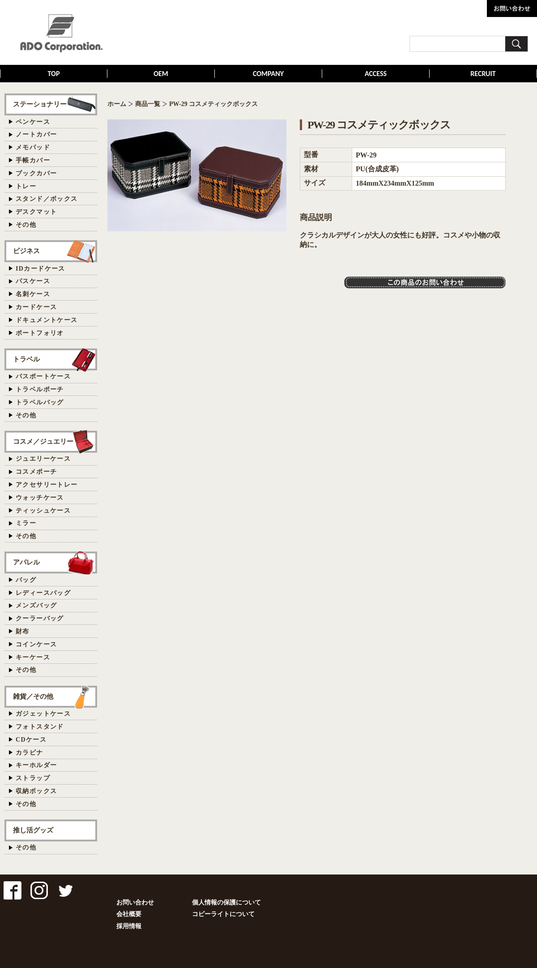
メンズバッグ (36, 605)
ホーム (116, 104)
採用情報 (128, 926)
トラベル (26, 359)
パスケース (33, 281)
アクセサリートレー (47, 484)
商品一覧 (147, 104)
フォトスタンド (40, 726)
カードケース (36, 307)
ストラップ (33, 778)
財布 (23, 631)
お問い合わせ (135, 902)
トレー (26, 186)
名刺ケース (33, 294)
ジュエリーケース (43, 458)
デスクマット (36, 211)
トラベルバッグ (40, 402)
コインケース (36, 644)
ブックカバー (36, 173)
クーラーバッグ (40, 618)
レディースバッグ (43, 593)
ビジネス (26, 251)
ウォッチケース (40, 497)
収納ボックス (36, 791)
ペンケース (33, 122)
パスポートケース (43, 376)
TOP (54, 73)
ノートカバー (36, 134)
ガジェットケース (43, 713)
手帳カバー (33, 160)
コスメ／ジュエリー (43, 441)
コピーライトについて (223, 914)
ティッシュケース (43, 510)
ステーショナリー (40, 104)
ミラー (26, 523)
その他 (26, 224)
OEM (160, 73)
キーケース (33, 657)
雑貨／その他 (33, 696)
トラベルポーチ (40, 389)
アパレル (26, 562)
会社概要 (128, 914)
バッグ (26, 580)
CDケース (31, 739)
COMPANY (268, 73)
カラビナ (29, 752)
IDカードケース (40, 268)
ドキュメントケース (47, 320)
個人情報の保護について (226, 902)
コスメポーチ (36, 471)
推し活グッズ (33, 830)
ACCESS (376, 73)
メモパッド (33, 147)
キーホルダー (36, 765)
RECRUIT (482, 73)
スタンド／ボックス (47, 198)
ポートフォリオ (40, 333)
